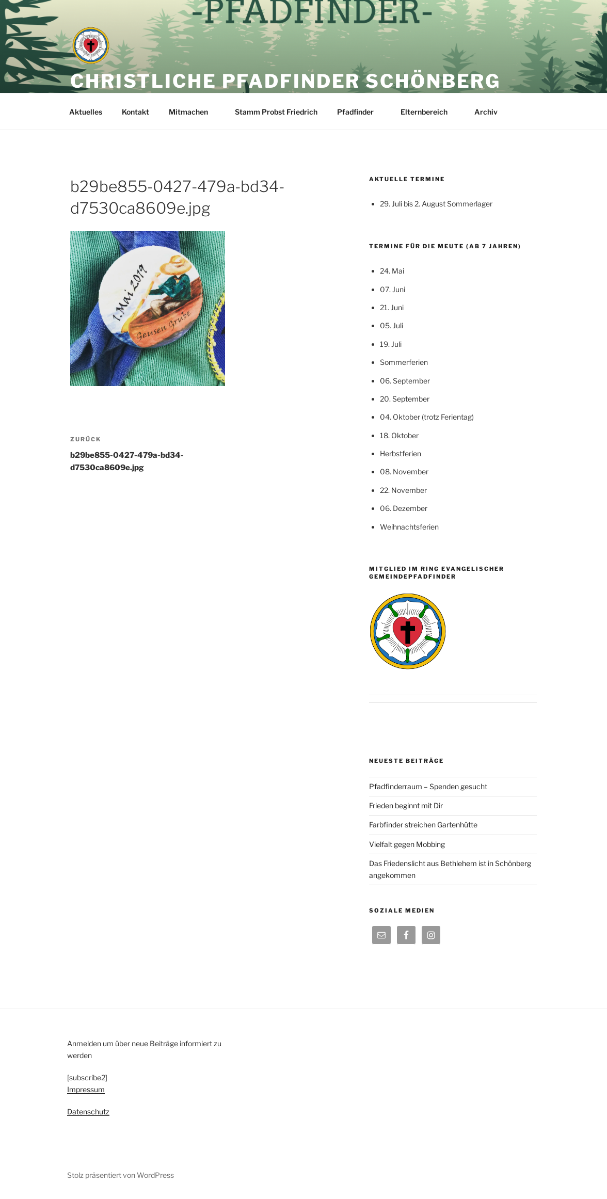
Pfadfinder (360, 111)
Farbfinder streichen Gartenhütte (423, 824)
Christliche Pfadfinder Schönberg (285, 81)
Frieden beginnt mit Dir (406, 805)
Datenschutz (88, 1111)
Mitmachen (193, 111)
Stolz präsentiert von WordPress (120, 1175)
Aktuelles (85, 111)
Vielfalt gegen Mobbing (407, 844)
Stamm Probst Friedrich (276, 111)
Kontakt (135, 111)
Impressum (86, 1089)
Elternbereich (429, 111)
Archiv (490, 111)
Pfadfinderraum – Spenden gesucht (428, 786)
